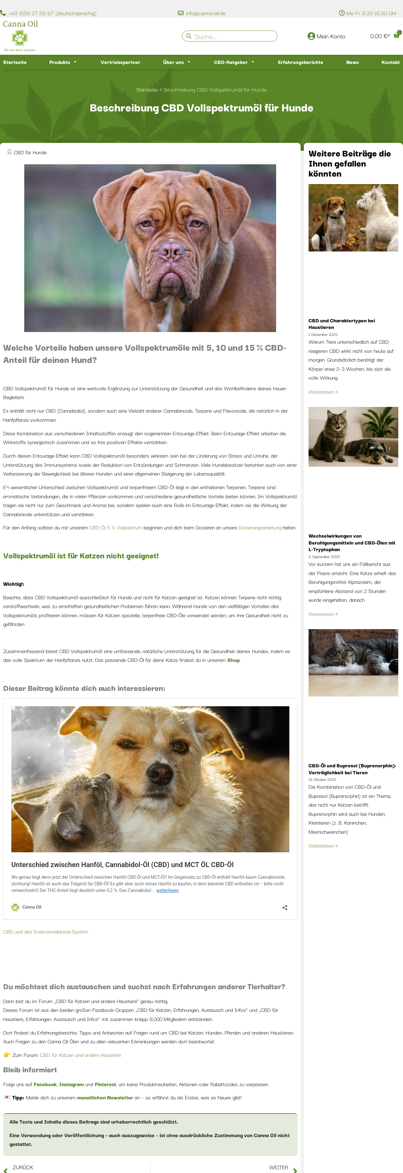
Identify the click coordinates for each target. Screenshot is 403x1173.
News (352, 61)
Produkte (63, 62)
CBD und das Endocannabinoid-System (45, 931)
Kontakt (391, 61)
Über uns (177, 62)
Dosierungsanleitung (260, 527)
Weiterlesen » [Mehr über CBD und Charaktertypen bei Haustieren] (323, 391)
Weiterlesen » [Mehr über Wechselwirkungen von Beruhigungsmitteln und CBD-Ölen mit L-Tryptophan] (323, 614)
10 (221, 346)
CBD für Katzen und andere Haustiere (79, 1055)
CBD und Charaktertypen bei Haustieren (342, 323)
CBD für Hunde (30, 152)
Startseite (15, 61)
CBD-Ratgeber (234, 62)
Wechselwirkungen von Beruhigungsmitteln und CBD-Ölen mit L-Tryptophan (352, 542)
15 (250, 346)
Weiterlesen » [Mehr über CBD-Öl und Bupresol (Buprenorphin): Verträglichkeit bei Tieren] (323, 845)
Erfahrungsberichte (300, 61)
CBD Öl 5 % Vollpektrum (115, 527)
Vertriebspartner (120, 61)
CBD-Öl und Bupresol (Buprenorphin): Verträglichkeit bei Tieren (352, 768)
